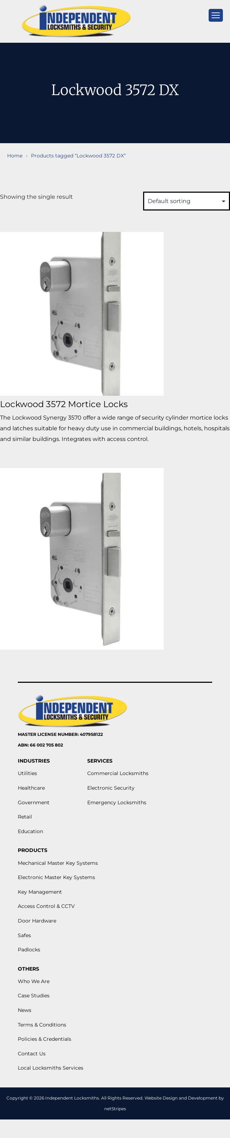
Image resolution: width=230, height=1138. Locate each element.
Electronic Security (111, 788)
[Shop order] (186, 201)
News (24, 1010)
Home (14, 155)
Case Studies (33, 995)
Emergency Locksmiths (116, 802)
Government (33, 802)
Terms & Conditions (42, 1025)
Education (30, 831)
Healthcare (31, 788)
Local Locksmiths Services (50, 1068)
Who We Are (33, 981)
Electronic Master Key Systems (56, 877)
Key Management (40, 892)
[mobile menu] (216, 15)
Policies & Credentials (44, 1039)
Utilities (27, 773)
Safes (24, 935)
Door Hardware (37, 921)
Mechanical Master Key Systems (58, 863)
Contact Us (32, 1053)
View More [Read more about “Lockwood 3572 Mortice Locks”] (31, 456)
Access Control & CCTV (46, 906)
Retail (25, 817)
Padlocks (29, 949)
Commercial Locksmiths (117, 773)
